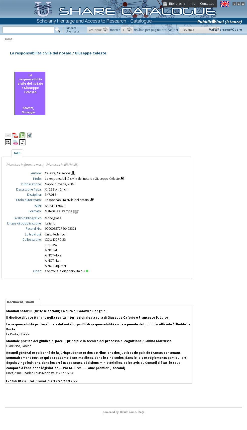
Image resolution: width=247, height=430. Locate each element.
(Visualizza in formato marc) (24, 165)
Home (8, 39)
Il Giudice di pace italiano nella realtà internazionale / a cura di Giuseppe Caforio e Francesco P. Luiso (87, 317)
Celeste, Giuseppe (58, 173)
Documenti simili (20, 302)
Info (192, 3)
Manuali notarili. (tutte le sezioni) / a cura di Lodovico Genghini (56, 311)
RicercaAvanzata (72, 29)
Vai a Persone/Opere (225, 29)
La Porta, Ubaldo (18, 334)
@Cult (124, 412)
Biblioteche (177, 3)
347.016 (50, 195)
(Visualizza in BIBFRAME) (62, 165)
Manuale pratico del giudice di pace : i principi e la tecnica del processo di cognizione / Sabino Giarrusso (89, 341)
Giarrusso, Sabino (18, 346)
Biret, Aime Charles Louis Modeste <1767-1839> (40, 373)
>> (75, 381)
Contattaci (207, 3)
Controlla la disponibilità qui (66, 271)
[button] (98, 30)
